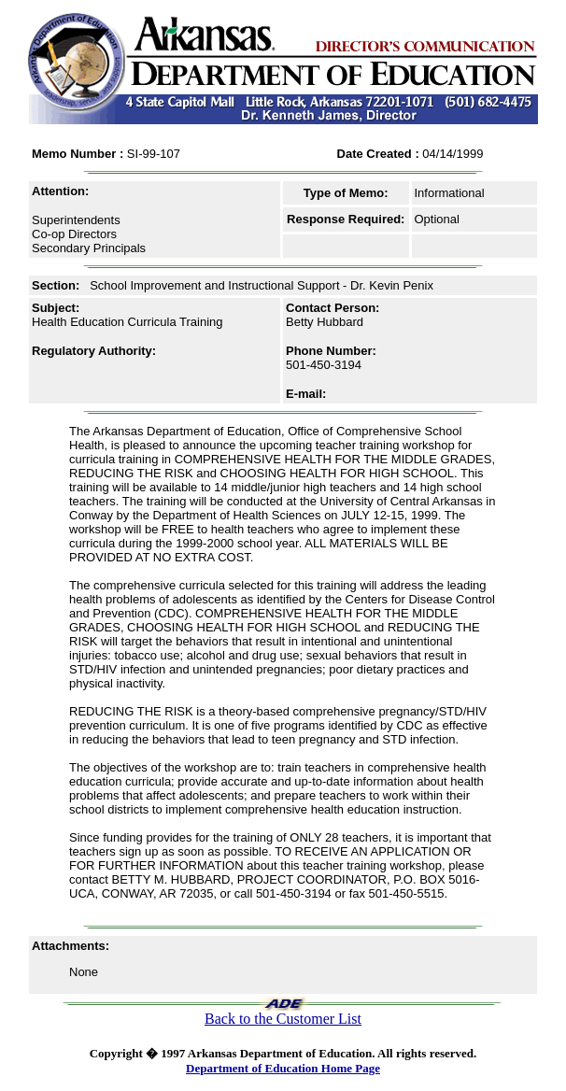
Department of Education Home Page (283, 1068)
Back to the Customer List (283, 1019)
